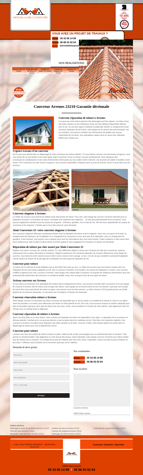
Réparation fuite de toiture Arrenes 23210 (27, 434)
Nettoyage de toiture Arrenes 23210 (66, 434)
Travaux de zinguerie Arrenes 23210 (66, 431)
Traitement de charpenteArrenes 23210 (109, 428)
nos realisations (71, 63)
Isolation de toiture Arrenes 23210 (65, 428)
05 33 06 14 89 (68, 38)
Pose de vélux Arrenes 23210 (22, 431)
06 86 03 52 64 (95, 361)
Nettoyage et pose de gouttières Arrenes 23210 (29, 428)
